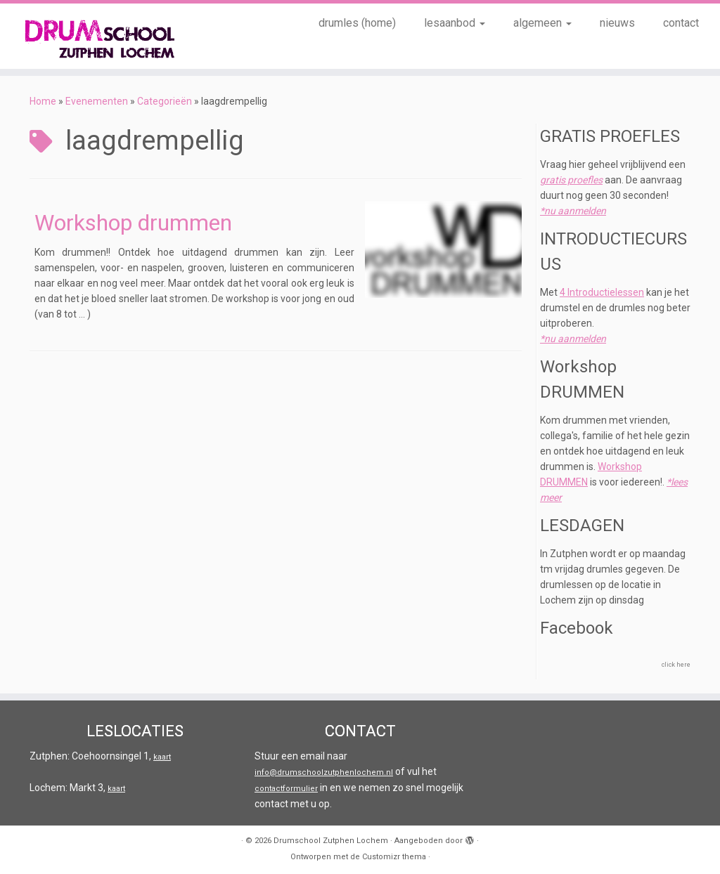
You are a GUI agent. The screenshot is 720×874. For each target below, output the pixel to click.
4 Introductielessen (602, 292)
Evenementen (96, 101)
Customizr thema (394, 856)
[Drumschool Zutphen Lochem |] (84, 36)
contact (681, 23)
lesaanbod (454, 23)
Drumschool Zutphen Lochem (331, 840)
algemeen (542, 23)
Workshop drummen (133, 222)
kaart (162, 757)
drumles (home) (357, 23)
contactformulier (286, 788)
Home (43, 101)
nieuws (617, 23)
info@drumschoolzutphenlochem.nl (324, 772)
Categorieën (164, 101)
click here (676, 664)
